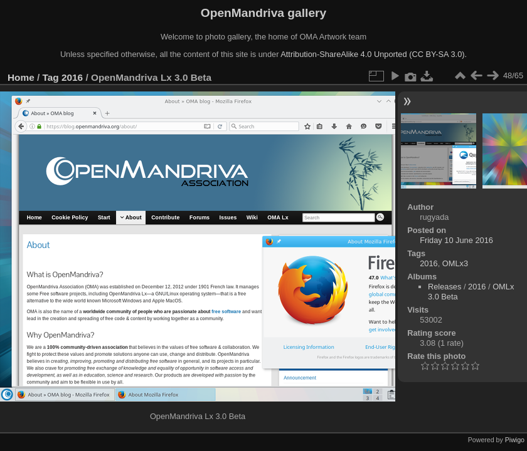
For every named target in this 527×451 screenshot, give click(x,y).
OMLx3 (455, 263)
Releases (444, 286)
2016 (72, 77)
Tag (51, 77)
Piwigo (514, 439)
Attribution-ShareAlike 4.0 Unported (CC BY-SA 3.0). (373, 54)
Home (21, 77)
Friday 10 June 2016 (456, 240)
